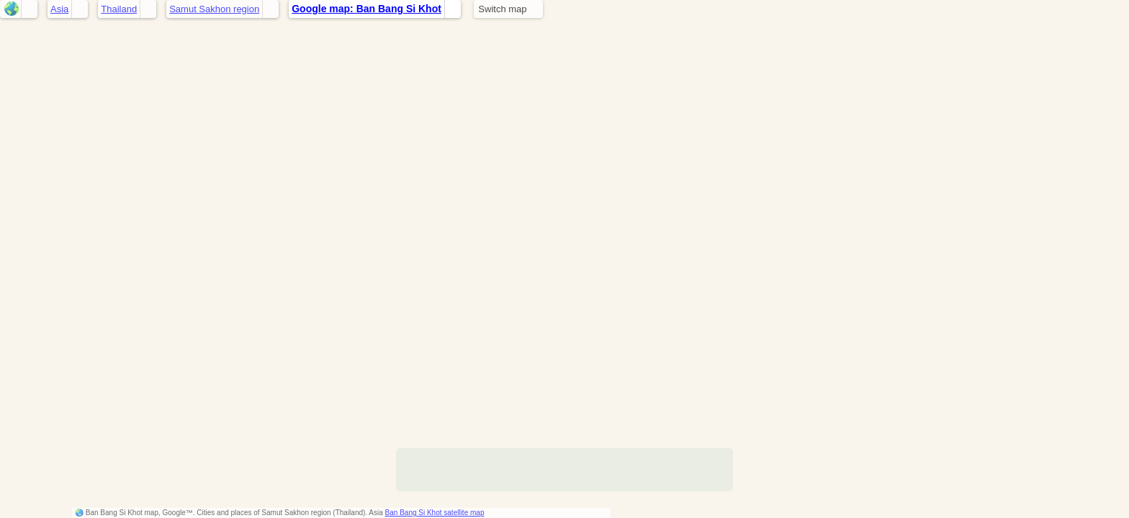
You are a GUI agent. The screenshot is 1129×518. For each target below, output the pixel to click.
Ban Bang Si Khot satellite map (435, 513)
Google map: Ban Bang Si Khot (366, 8)
